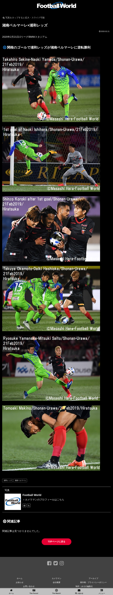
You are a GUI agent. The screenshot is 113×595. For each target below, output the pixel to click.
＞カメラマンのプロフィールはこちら (43, 499)
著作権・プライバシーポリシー (93, 582)
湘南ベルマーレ (20, 480)
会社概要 (56, 582)
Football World (32, 494)
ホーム (19, 578)
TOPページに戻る (56, 541)
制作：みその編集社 (84, 586)
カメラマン (56, 578)
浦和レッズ (8, 480)
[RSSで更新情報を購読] (28, 505)
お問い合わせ (29, 586)
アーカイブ (93, 578)
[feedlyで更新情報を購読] (24, 505)
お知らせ (19, 582)
